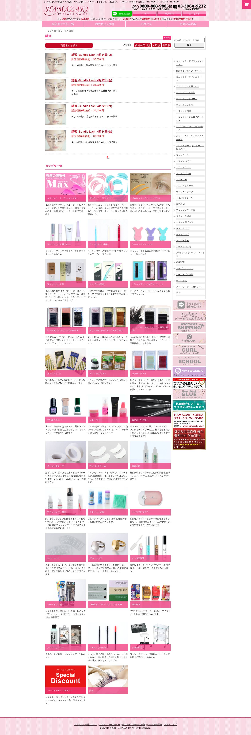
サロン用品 (181, 280)
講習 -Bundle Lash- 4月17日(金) (91, 80)
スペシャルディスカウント (188, 287)
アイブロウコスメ (184, 268)
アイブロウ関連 (183, 111)
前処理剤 (180, 204)
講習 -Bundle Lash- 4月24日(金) (91, 131)
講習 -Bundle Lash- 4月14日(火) (91, 54)
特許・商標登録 (154, 724)
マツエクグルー (183, 173)
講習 (178, 293)
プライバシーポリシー (109, 724)
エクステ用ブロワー (185, 222)
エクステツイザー (184, 185)
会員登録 (169, 13)
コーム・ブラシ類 (184, 274)
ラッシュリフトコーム (186, 98)
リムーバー (181, 179)
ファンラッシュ (183, 155)
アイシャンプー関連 (185, 210)
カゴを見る (194, 13)
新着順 (166, 45)
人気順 (156, 45)
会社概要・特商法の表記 (133, 724)
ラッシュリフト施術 (185, 92)
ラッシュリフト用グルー (187, 86)
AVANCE (180, 262)
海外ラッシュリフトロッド (188, 71)
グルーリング (182, 234)
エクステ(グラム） (185, 161)
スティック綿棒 (183, 216)
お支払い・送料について (85, 724)
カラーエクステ (183, 167)
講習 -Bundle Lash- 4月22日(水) (91, 106)
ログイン (144, 13)
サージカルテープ (184, 192)
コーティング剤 (183, 246)
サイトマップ (170, 724)
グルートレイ (182, 228)
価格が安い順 (142, 45)
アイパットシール (184, 198)
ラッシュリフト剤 (184, 104)
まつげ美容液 (182, 240)
